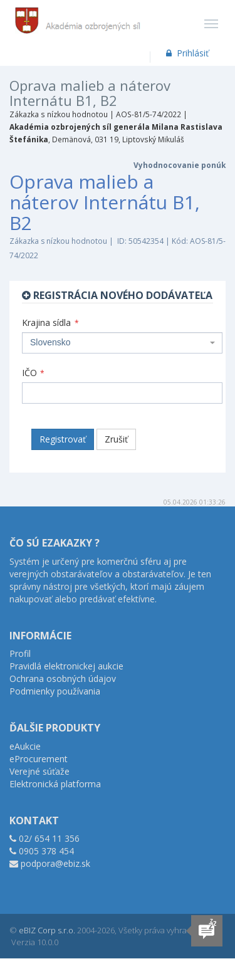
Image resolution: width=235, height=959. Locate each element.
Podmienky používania (54, 691)
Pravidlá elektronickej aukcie (66, 666)
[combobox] (122, 343)
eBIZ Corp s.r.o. (47, 930)
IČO (33, 373)
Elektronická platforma (55, 784)
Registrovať (62, 439)
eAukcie (25, 746)
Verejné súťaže (39, 771)
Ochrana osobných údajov (62, 678)
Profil (20, 653)
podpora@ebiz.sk (55, 863)
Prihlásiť (186, 53)
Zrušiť (116, 439)
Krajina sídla (50, 322)
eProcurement (38, 759)
